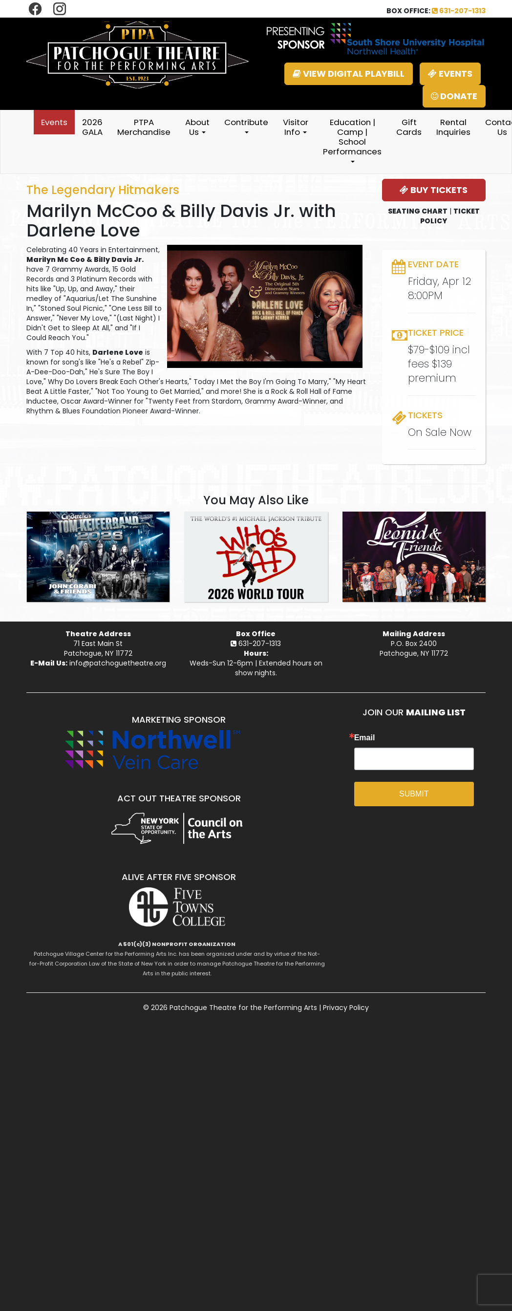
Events (54, 122)
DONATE (454, 96)
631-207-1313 (459, 11)
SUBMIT (413, 794)
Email (364, 738)
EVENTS (450, 73)
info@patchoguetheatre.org (117, 663)
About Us (197, 127)
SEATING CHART (418, 211)
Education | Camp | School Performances (352, 139)
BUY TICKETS (434, 190)
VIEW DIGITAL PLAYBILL (349, 73)
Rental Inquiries (453, 127)
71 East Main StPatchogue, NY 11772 (98, 648)
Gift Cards (409, 127)
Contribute (246, 124)
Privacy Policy (346, 1007)
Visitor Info (295, 127)
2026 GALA (92, 127)
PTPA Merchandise (144, 127)
